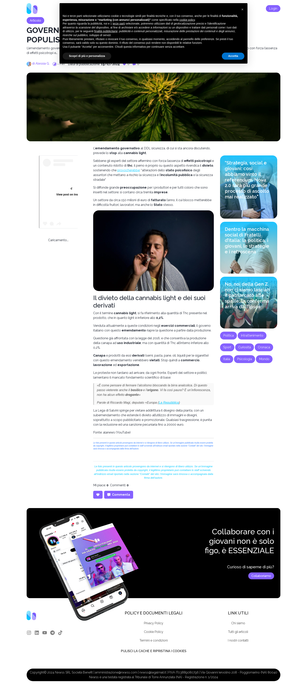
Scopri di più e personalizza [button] (87, 55)
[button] (242, 9)
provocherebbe (128, 170)
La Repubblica (169, 402)
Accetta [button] (233, 55)
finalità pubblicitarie (105, 31)
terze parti (119, 23)
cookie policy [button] (187, 19)
